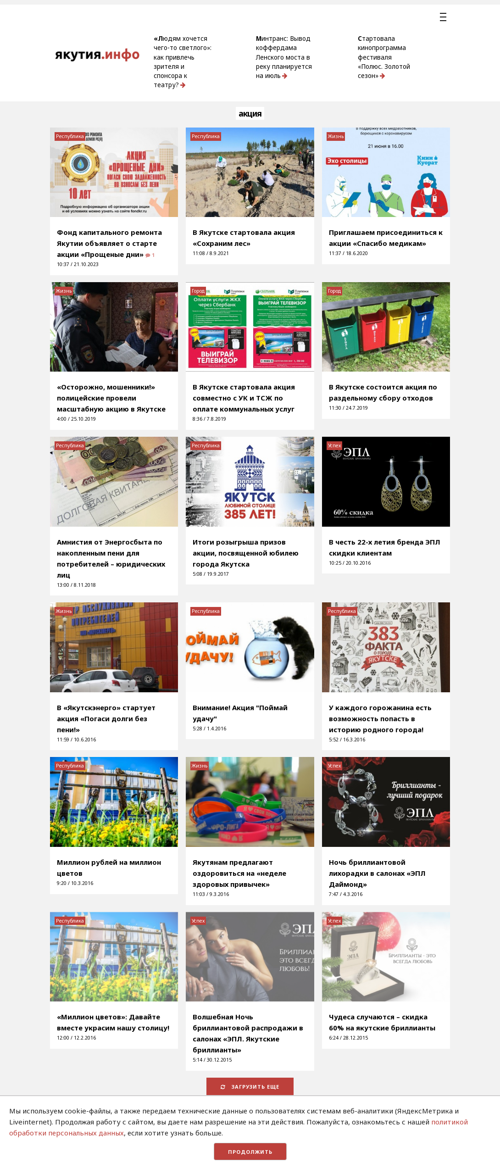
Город (198, 291)
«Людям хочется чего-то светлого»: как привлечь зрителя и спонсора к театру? (182, 61)
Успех (334, 445)
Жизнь (336, 136)
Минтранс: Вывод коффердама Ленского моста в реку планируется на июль (284, 57)
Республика (70, 136)
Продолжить (250, 1151)
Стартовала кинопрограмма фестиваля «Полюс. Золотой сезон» (384, 57)
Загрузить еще (250, 1086)
